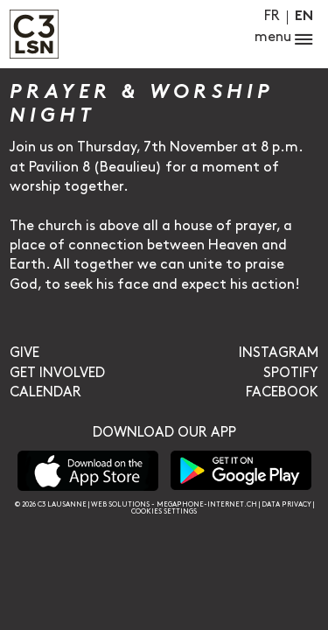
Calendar (45, 392)
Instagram (278, 353)
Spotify (290, 373)
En (304, 17)
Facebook (282, 392)
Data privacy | (288, 504)
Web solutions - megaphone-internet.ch (174, 504)
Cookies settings (164, 511)
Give (24, 353)
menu (284, 39)
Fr (272, 16)
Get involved (57, 373)
